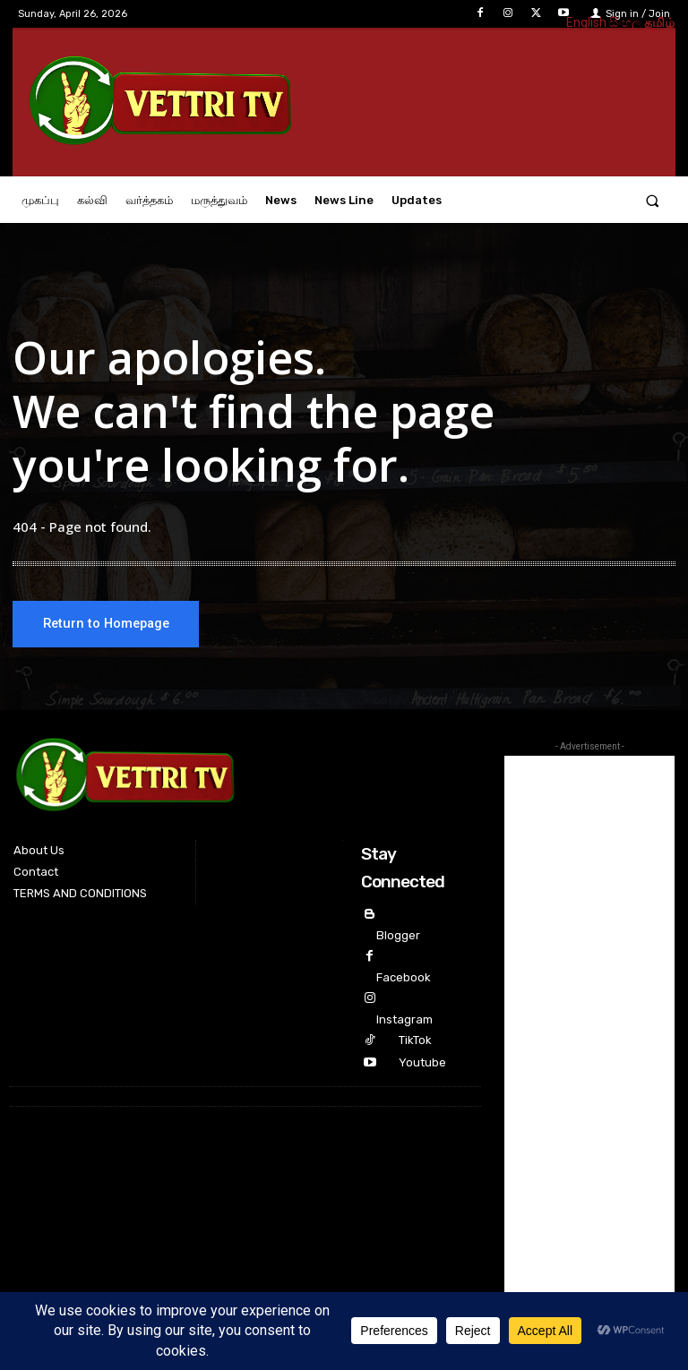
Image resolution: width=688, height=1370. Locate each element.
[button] (652, 200)
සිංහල (625, 22)
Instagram (404, 1019)
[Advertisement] (589, 1024)
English (586, 22)
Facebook (403, 977)
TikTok (415, 1040)
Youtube (422, 1062)
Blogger (397, 935)
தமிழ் (659, 22)
